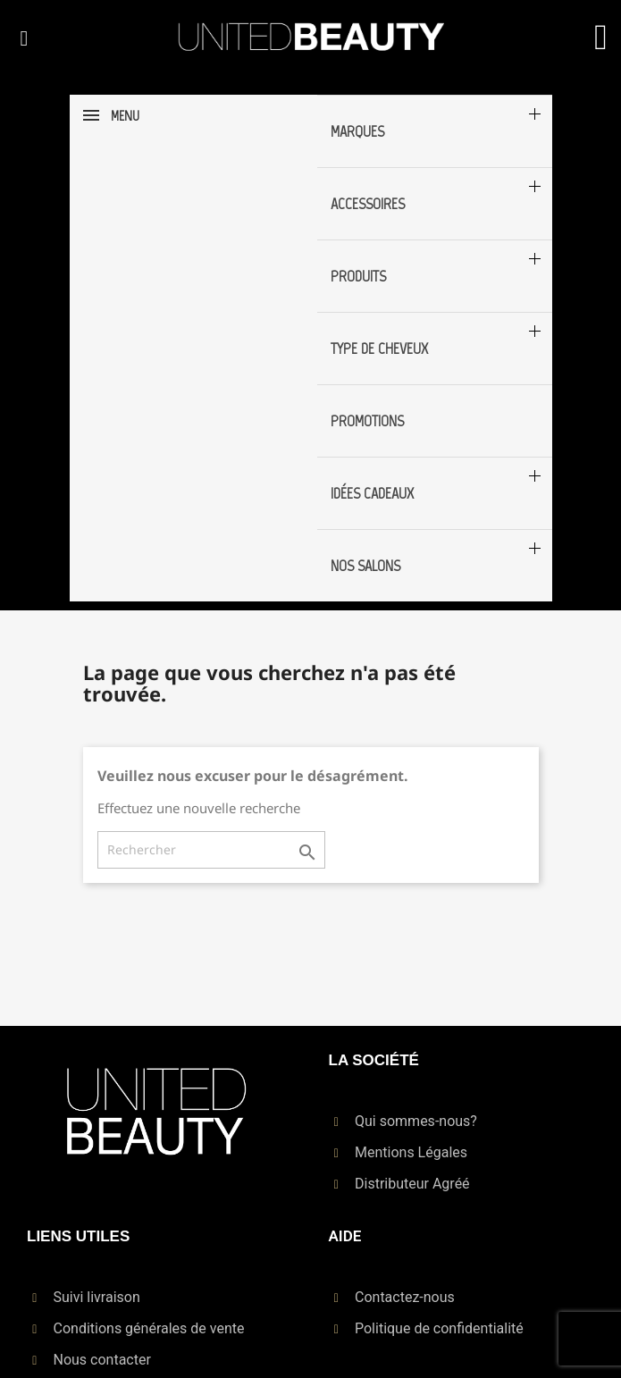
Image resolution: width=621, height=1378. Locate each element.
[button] (24, 38)
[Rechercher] (211, 850)
